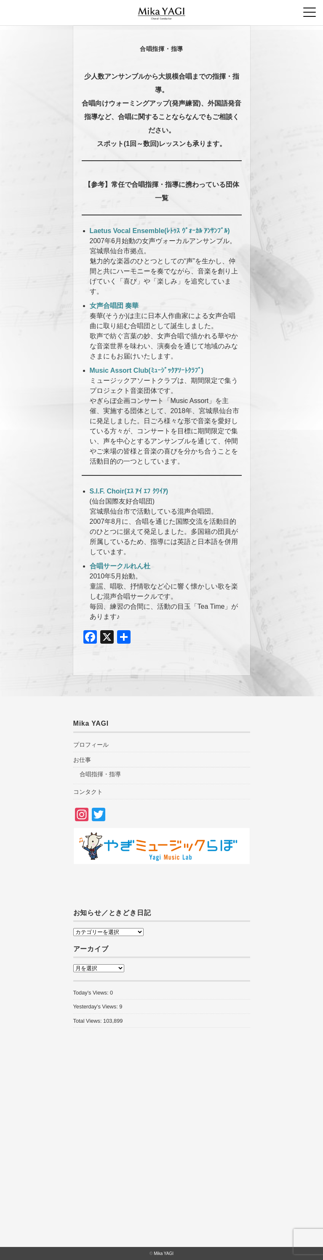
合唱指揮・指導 (100, 774)
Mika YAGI (164, 1253)
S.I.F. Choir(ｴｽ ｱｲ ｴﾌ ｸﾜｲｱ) (129, 491)
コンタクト (88, 791)
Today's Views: (91, 992)
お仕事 (82, 759)
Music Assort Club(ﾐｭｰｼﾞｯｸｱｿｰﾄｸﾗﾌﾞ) (147, 370)
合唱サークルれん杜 (120, 566)
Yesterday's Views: (96, 1006)
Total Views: (88, 1021)
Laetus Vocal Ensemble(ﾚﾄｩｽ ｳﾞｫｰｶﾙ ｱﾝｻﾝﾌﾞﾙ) (160, 230)
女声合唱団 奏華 (114, 305)
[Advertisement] (161, 1154)
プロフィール (91, 744)
